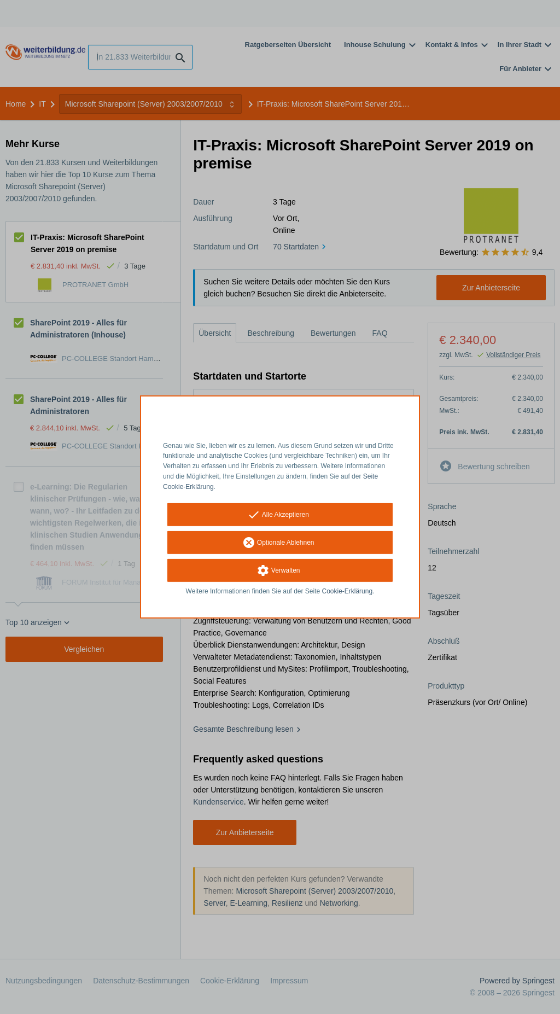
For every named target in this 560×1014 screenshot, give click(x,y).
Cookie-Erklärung (347, 591)
